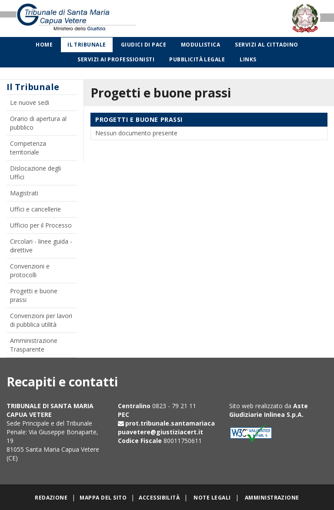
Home (44, 44)
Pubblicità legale (197, 59)
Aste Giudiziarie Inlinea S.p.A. (268, 410)
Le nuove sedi (29, 102)
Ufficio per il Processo (41, 225)
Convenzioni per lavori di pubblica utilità (41, 320)
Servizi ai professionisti (115, 59)
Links (248, 59)
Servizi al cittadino (266, 44)
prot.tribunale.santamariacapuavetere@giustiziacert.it (166, 427)
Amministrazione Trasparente (33, 344)
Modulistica (200, 44)
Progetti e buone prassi (33, 295)
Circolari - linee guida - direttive (41, 245)
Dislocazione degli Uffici (35, 172)
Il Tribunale (86, 44)
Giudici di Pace (143, 44)
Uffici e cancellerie (35, 209)
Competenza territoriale (28, 147)
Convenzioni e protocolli (30, 270)
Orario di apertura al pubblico (38, 122)
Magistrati (24, 193)
